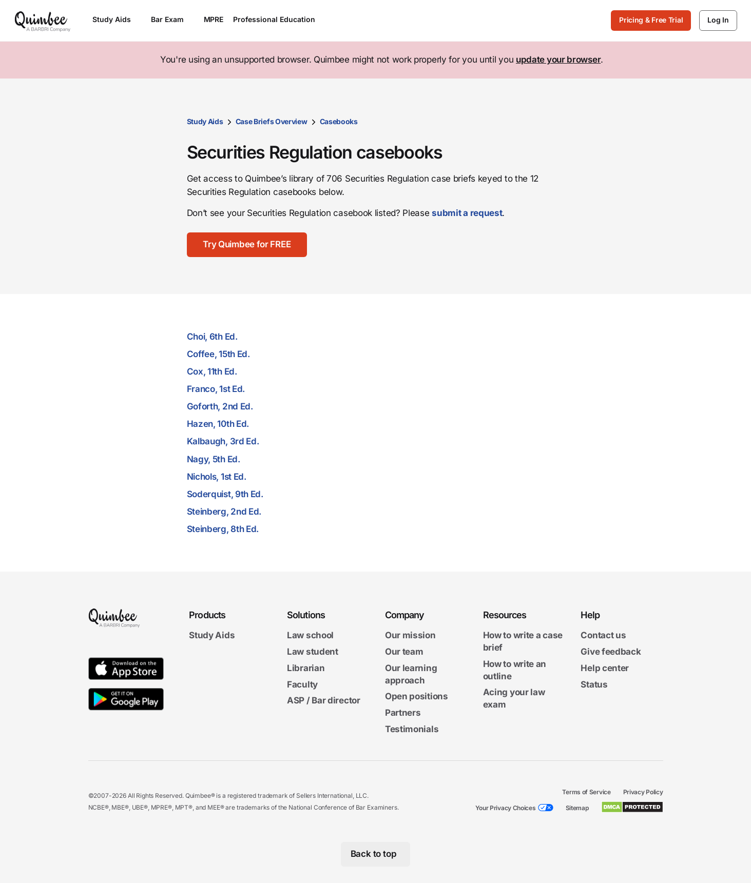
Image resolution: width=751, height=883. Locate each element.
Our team (404, 651)
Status (594, 684)
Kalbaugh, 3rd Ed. (223, 441)
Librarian (305, 668)
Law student (312, 651)
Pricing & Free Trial (651, 19)
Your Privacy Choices (505, 808)
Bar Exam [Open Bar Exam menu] (172, 19)
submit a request (467, 213)
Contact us (603, 635)
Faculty (302, 684)
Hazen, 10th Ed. (218, 424)
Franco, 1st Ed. (216, 389)
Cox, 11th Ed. (212, 371)
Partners (403, 713)
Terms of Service (586, 792)
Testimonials (411, 729)
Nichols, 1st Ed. (216, 477)
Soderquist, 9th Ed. (225, 494)
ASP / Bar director (323, 701)
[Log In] (718, 20)
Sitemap (577, 808)
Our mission (410, 635)
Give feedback (611, 651)
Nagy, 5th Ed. (213, 459)
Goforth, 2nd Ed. (220, 406)
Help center (605, 668)
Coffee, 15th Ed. (218, 354)
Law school (310, 635)
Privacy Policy (643, 792)
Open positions (416, 697)
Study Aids (205, 121)
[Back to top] (375, 854)
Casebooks (339, 121)
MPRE (213, 19)
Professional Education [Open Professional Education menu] (279, 19)
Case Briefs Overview (271, 121)
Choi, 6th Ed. (212, 336)
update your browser (558, 59)
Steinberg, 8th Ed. (223, 529)
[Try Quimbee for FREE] (247, 244)
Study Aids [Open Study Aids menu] (116, 19)
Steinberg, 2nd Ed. (224, 511)
